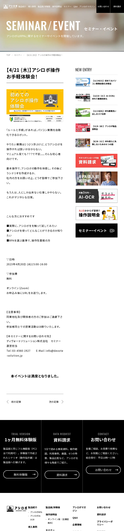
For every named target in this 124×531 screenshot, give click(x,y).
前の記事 (16, 409)
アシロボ (10, 6)
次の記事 (53, 409)
